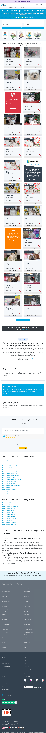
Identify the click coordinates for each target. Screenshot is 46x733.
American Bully (5, 588)
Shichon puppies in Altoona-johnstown (10, 467)
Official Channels (27, 676)
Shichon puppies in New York (8, 516)
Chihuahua (4, 604)
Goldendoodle (4, 614)
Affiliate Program (5, 683)
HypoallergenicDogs (29, 35)
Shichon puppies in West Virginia (9, 502)
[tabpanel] (23, 433)
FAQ (25, 663)
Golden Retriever (27, 611)
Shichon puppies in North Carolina (9, 522)
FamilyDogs (13, 35)
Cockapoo (26, 604)
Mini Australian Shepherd (29, 627)
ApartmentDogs (37, 35)
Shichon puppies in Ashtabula (8, 477)
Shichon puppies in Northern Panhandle (11, 460)
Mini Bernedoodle (5, 624)
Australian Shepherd (6, 591)
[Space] (6, 694)
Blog (3, 679)
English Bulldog (27, 606)
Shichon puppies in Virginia (8, 510)
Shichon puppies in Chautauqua (9, 489)
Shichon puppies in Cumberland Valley (10, 471)
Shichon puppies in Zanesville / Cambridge (11, 479)
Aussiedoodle (26, 588)
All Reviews (23, 448)
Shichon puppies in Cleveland (8, 483)
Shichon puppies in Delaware (8, 512)
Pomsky (25, 634)
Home (3, 7)
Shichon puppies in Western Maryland (10, 475)
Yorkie (25, 647)
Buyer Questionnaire (6, 666)
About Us (4, 676)
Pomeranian (4, 634)
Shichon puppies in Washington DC (10, 506)
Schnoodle (4, 639)
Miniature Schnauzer (28, 629)
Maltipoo (25, 622)
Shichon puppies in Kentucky (8, 514)
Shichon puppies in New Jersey (9, 518)
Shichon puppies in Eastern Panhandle (10, 491)
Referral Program (5, 689)
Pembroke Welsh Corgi (28, 632)
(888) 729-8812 (38, 4)
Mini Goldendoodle (5, 627)
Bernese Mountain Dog (28, 593)
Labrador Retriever (27, 619)
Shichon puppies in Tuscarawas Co (10, 465)
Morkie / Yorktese (5, 632)
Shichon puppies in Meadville (8, 469)
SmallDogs (5, 35)
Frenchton (26, 609)
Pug (2, 637)
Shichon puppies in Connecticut (9, 524)
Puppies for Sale (8, 7)
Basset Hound (27, 591)
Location (30, 669)
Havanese (4, 616)
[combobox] (22, 22)
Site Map (26, 669)
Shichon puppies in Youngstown (9, 463)
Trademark (20, 723)
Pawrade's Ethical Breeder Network (8, 724)
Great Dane (26, 614)
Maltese (3, 622)
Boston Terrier (4, 598)
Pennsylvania (18, 7)
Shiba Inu (26, 639)
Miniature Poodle (5, 629)
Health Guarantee (5, 663)
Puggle (25, 637)
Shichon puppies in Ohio (7, 504)
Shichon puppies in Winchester (9, 493)
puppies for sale (34, 358)
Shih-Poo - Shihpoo (28, 642)
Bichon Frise (4, 596)
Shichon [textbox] (4, 21)
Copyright (3, 723)
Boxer (25, 598)
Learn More (7, 378)
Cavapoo (26, 601)
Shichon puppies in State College (9, 481)
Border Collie (26, 596)
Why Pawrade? (27, 660)
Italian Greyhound (27, 616)
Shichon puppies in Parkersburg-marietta (11, 485)
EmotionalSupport (21, 35)
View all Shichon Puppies (23, 320)
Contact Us (26, 666)
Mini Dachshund (27, 624)
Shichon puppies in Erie (7, 487)
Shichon (13, 7)
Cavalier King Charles (6, 601)
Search (23, 27)
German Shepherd (5, 611)
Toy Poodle (4, 647)
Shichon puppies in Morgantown (9, 461)
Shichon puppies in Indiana (8, 520)
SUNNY (30, 1)
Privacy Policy (8, 723)
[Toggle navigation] (43, 5)
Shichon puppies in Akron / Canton (9, 473)
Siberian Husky (5, 644)
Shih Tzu (3, 642)
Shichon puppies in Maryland (8, 508)
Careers (3, 686)
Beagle (3, 593)
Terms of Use (14, 723)
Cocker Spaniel (5, 606)
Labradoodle (4, 619)
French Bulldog (5, 609)
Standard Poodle (27, 644)
